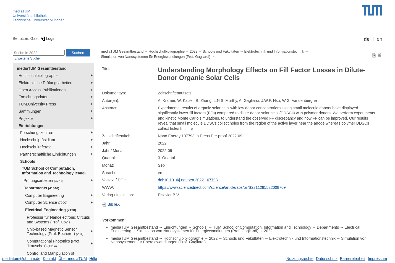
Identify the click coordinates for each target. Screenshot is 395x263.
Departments (41, 188)
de (367, 39)
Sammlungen (30, 111)
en (379, 39)
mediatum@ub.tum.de (21, 258)
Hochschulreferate (36, 147)
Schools (27, 161)
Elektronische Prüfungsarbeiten (45, 83)
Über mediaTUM (72, 258)
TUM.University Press (37, 104)
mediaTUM (21, 11)
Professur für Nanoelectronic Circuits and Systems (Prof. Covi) (58, 219)
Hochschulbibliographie (39, 75)
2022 (194, 51)
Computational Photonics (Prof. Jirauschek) (53, 243)
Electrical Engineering (50, 210)
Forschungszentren (36, 132)
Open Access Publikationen (42, 90)
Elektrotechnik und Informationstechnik (274, 51)
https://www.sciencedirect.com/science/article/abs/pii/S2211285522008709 (222, 187)
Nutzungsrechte (299, 258)
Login (47, 38)
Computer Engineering (44, 195)
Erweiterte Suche (27, 58)
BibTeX (111, 204)
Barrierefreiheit (352, 258)
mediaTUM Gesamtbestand (42, 68)
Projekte (26, 118)
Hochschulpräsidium (37, 140)
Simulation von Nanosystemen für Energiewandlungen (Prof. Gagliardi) (155, 57)
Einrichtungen (32, 125)
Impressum (377, 258)
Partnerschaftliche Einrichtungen (48, 154)
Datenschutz (327, 258)
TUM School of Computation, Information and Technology (54, 170)
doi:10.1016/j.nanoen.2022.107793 (188, 180)
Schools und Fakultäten (221, 51)
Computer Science (46, 202)
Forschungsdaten (33, 97)
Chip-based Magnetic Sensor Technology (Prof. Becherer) (55, 231)
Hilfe (93, 258)
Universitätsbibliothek (30, 16)
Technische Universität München (38, 20)
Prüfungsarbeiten (43, 180)
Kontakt (49, 258)
